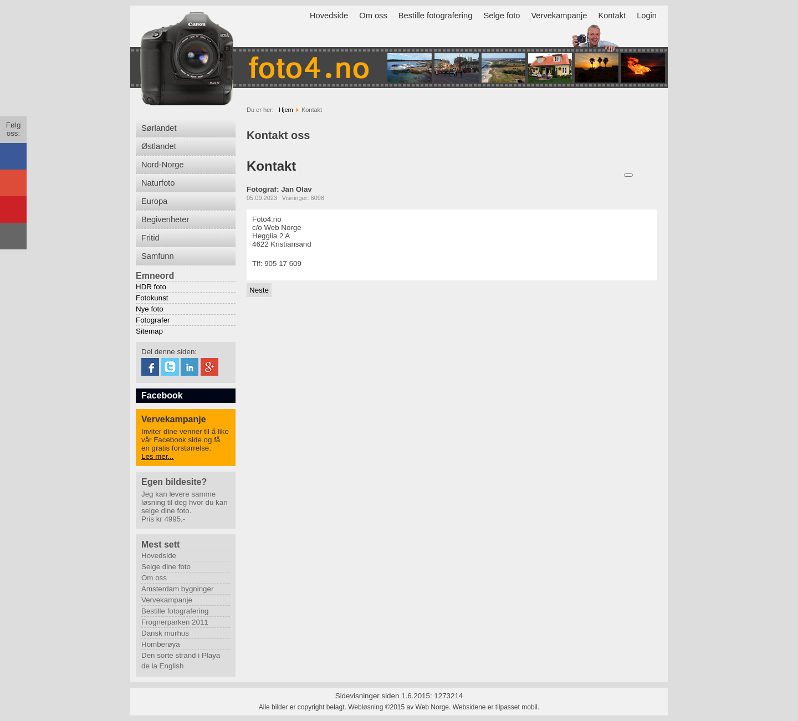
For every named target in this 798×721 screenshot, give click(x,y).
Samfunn (157, 256)
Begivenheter (165, 219)
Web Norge (432, 707)
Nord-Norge (162, 164)
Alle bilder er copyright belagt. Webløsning (321, 707)
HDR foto (151, 287)
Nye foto (149, 309)
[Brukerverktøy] (628, 175)
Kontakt (612, 15)
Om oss (373, 15)
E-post (655, 174)
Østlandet (158, 146)
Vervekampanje (559, 15)
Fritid (150, 237)
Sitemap (149, 331)
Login (647, 15)
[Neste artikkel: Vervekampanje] (259, 290)
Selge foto (501, 15)
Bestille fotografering (435, 15)
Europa (154, 201)
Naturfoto (158, 182)
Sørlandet (159, 128)
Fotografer (153, 320)
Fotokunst (152, 298)
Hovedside (329, 15)
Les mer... (157, 456)
